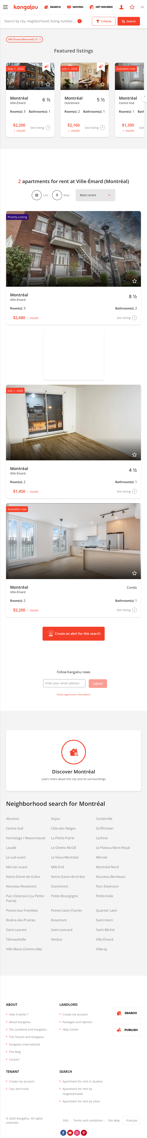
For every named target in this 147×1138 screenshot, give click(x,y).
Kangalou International (24, 1044)
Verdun (56, 939)
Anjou (55, 819)
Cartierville (104, 819)
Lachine (102, 838)
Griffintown (104, 828)
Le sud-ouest (16, 857)
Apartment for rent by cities (81, 1101)
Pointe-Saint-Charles (66, 910)
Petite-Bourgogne (64, 896)
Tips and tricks (19, 1089)
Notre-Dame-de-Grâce (23, 877)
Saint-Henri (104, 920)
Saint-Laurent (16, 930)
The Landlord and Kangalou (28, 1029)
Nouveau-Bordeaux (110, 877)
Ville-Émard (104, 939)
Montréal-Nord (107, 867)
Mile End (57, 867)
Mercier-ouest (16, 867)
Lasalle (11, 848)
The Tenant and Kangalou (26, 1037)
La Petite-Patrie (62, 838)
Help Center (71, 1029)
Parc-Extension (107, 886)
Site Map (114, 1121)
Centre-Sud (14, 828)
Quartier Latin (106, 910)
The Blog (15, 1052)
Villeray (101, 949)
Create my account (75, 1014)
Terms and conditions (88, 1121)
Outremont (59, 886)
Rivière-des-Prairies (20, 920)
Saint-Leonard (61, 930)
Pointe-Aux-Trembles (22, 910)
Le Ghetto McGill (63, 848)
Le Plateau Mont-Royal (113, 848)
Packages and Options (77, 1022)
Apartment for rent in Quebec (83, 1081)
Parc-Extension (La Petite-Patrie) (25, 898)
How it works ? (18, 1014)
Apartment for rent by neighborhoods (77, 1091)
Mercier (102, 857)
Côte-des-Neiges (63, 828)
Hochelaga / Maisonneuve (25, 838)
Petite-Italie (104, 896)
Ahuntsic (12, 819)
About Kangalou (20, 1022)
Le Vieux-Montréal (64, 857)
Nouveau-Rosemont (21, 886)
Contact (14, 1059)
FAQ (65, 1121)
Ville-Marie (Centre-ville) (24, 949)
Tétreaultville (16, 939)
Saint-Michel (105, 930)
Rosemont (59, 920)
